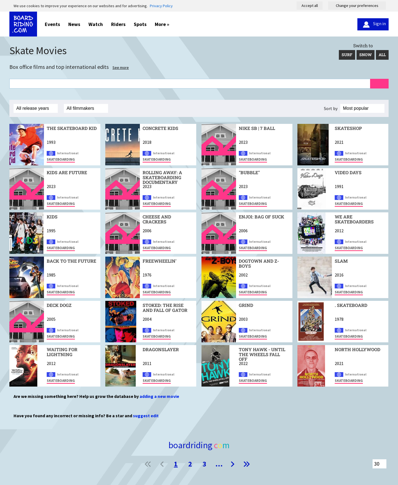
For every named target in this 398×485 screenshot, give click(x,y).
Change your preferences (357, 5)
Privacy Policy (161, 5)
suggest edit (146, 415)
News (74, 24)
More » (162, 24)
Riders (118, 24)
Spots (140, 24)
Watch (95, 24)
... (219, 463)
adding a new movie (159, 396)
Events (52, 24)
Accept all (310, 5)
